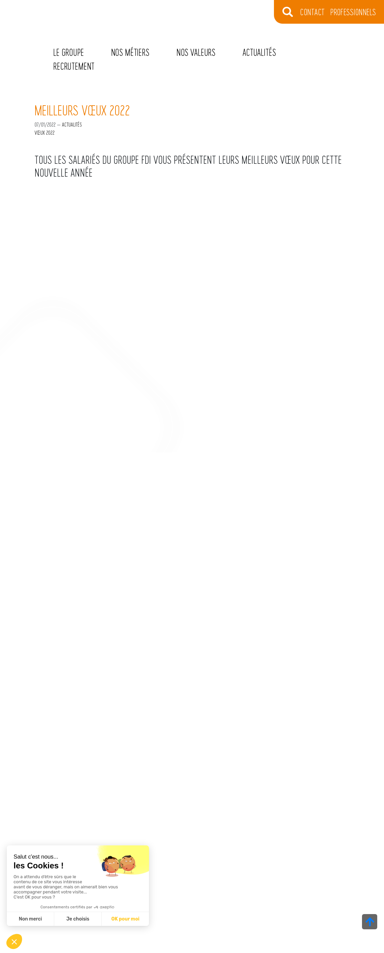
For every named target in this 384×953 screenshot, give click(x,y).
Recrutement (73, 65)
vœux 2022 (45, 132)
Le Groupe (68, 52)
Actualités (259, 52)
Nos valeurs (195, 52)
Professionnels (353, 11)
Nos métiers (130, 52)
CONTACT (312, 11)
